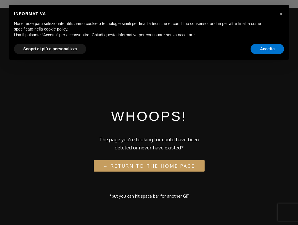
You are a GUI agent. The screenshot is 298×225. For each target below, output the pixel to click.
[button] (281, 14)
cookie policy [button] (55, 29)
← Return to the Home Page (149, 166)
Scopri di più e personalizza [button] (50, 49)
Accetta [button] (267, 49)
